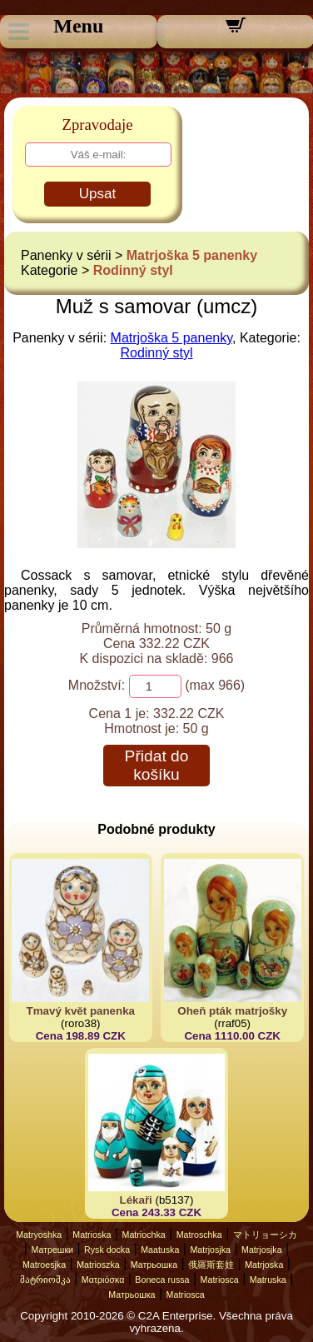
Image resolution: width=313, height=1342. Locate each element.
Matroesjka (44, 1265)
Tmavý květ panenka (81, 1011)
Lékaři (136, 1200)
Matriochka (144, 1235)
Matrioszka (98, 1265)
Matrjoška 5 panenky (192, 255)
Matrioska (91, 1235)
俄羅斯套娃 (211, 1265)
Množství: (96, 685)
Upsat (97, 194)
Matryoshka (39, 1235)
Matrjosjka (210, 1250)
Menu (78, 26)
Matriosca (220, 1280)
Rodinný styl (133, 270)
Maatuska (160, 1250)
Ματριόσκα (103, 1280)
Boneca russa (162, 1280)
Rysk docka (107, 1250)
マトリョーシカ (265, 1235)
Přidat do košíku (157, 765)
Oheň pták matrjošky (232, 1011)
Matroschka (199, 1235)
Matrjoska (264, 1265)
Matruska (268, 1280)
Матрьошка (154, 1265)
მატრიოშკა (45, 1280)
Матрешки (52, 1250)
